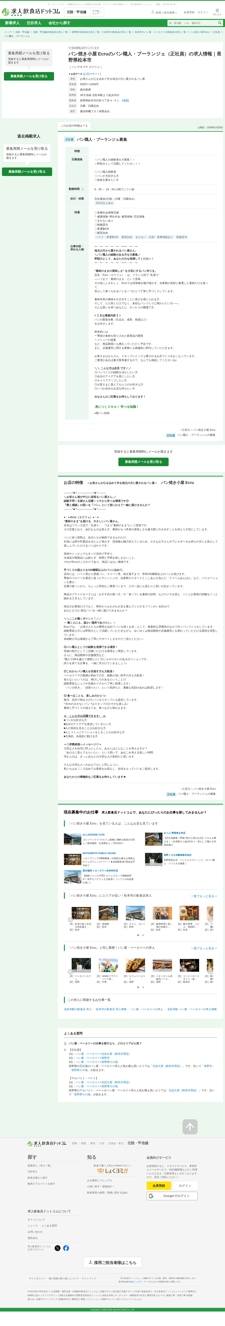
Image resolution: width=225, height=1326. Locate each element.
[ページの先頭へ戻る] (190, 1126)
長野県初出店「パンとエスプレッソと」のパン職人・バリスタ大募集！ (189, 862)
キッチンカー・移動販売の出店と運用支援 (139, 1295)
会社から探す (59, 23)
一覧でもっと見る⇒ (204, 896)
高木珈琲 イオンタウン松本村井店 (100, 870)
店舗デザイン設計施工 (120, 1291)
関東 (74, 1143)
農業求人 (81, 1299)
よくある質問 (49, 1225)
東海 (92, 1143)
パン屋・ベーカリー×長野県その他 (97, 1061)
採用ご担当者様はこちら (115, 1262)
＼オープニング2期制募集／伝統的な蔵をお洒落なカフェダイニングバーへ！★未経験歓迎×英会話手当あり (109, 862)
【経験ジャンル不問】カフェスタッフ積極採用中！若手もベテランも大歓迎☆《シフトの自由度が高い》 (108, 879)
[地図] (125, 100)
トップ (7, 32)
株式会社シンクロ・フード (137, 1282)
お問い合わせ (35, 1231)
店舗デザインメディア (53, 1299)
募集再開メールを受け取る (29, 76)
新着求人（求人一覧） (40, 1165)
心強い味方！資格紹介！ (101, 1186)
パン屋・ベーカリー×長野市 (93, 1057)
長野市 (208, 1066)
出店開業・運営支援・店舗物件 (74, 1291)
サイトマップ (89, 1278)
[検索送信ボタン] (219, 23)
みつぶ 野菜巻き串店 (174, 833)
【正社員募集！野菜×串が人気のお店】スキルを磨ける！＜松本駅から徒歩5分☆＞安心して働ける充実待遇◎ (190, 841)
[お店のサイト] (92, 73)
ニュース (33, 1225)
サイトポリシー (37, 1278)
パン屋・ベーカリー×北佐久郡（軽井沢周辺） (103, 1053)
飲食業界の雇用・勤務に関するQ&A (107, 1192)
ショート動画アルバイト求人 (117, 1299)
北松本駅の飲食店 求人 (78, 1009)
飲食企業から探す (38, 1177)
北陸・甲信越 (22, 32)
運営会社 (33, 1238)
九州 (101, 1143)
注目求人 (34, 23)
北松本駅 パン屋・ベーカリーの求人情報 (192, 1009)
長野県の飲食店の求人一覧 (85, 32)
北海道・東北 (115, 1143)
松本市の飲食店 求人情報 (111, 1009)
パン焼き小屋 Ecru (199, 32)
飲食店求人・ (159, 1291)
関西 (83, 1143)
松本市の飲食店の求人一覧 (117, 32)
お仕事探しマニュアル (99, 1180)
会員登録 (159, 1185)
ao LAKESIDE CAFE (94, 834)
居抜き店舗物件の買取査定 (86, 1295)
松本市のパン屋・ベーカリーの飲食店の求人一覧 (160, 32)
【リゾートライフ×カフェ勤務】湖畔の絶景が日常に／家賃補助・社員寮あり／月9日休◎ (109, 841)
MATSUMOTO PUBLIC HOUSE (99, 853)
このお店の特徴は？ (73, 125)
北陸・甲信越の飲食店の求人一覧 (50, 32)
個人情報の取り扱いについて (64, 1278)
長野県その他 (79, 1070)
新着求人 (12, 23)
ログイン (185, 1185)
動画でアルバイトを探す (41, 1183)
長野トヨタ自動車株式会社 (178, 855)
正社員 (216, 32)
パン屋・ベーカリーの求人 (147, 1009)
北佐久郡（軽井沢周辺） (167, 1066)
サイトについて (36, 1219)
